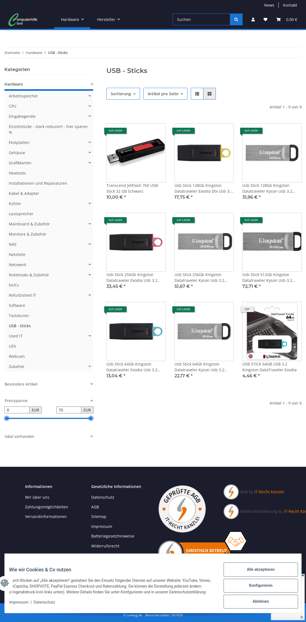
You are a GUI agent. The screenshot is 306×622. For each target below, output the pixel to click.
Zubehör (17, 366)
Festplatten (19, 142)
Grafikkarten (20, 162)
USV (12, 346)
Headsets (17, 173)
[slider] (6, 418)
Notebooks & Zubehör (29, 274)
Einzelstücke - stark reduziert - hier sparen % (48, 129)
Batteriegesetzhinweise (112, 536)
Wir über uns (37, 497)
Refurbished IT (22, 295)
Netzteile (17, 254)
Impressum (23, 605)
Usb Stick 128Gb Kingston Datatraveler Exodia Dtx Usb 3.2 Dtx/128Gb (204, 188)
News (269, 5)
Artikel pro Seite (163, 93)
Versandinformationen (46, 516)
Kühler (15, 203)
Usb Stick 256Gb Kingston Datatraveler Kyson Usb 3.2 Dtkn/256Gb (199, 277)
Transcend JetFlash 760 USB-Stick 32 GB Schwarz (132, 188)
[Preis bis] (68, 410)
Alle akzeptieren (256, 571)
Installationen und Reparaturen (38, 183)
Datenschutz (49, 605)
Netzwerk (17, 264)
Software (17, 305)
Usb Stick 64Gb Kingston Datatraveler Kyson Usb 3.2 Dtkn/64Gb (199, 367)
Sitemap (98, 516)
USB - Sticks (20, 325)
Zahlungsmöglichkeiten (46, 506)
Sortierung (121, 93)
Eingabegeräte (22, 116)
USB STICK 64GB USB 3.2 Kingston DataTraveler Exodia (269, 366)
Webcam (17, 356)
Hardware (13, 84)
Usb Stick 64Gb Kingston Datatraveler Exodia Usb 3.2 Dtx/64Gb (131, 367)
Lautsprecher (21, 213)
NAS (13, 244)
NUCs (14, 285)
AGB (95, 506)
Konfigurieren (256, 586)
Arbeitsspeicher (23, 96)
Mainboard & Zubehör (29, 224)
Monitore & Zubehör (27, 234)
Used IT (16, 336)
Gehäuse (17, 152)
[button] (253, 19)
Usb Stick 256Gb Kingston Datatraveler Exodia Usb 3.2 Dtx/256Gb (131, 277)
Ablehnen (256, 600)
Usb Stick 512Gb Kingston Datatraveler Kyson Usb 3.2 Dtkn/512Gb (267, 277)
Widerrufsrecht (105, 546)
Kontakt (290, 5)
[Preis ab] (16, 410)
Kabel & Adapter (24, 193)
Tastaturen (19, 315)
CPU (12, 106)
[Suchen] (201, 19)
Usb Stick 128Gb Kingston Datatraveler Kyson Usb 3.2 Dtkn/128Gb (267, 188)
